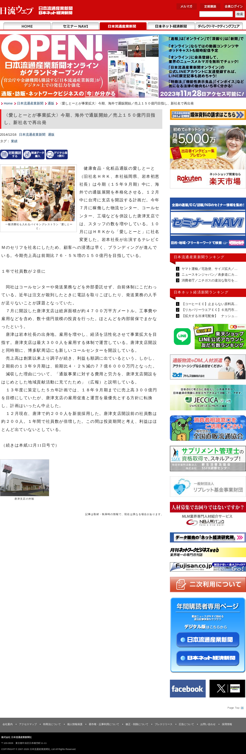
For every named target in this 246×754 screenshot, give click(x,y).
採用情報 (227, 724)
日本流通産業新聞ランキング (199, 257)
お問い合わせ (208, 724)
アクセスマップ (28, 724)
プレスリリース (163, 724)
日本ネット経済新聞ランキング (201, 292)
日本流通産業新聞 (123, 26)
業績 (14, 141)
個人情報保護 (74, 724)
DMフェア (219, 26)
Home (27, 26)
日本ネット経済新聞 (171, 26)
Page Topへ (235, 707)
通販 (51, 103)
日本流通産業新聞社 (36, 10)
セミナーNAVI (75, 26)
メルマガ (187, 6)
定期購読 (210, 6)
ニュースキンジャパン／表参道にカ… (209, 274)
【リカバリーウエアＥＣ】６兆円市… (209, 310)
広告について (186, 724)
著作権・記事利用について (104, 724)
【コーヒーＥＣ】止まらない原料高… (209, 304)
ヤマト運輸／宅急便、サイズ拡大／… (209, 269)
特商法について (52, 724)
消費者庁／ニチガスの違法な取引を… (209, 280)
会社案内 (8, 724)
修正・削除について (137, 724)
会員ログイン (234, 6)
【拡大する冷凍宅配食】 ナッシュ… (209, 316)
